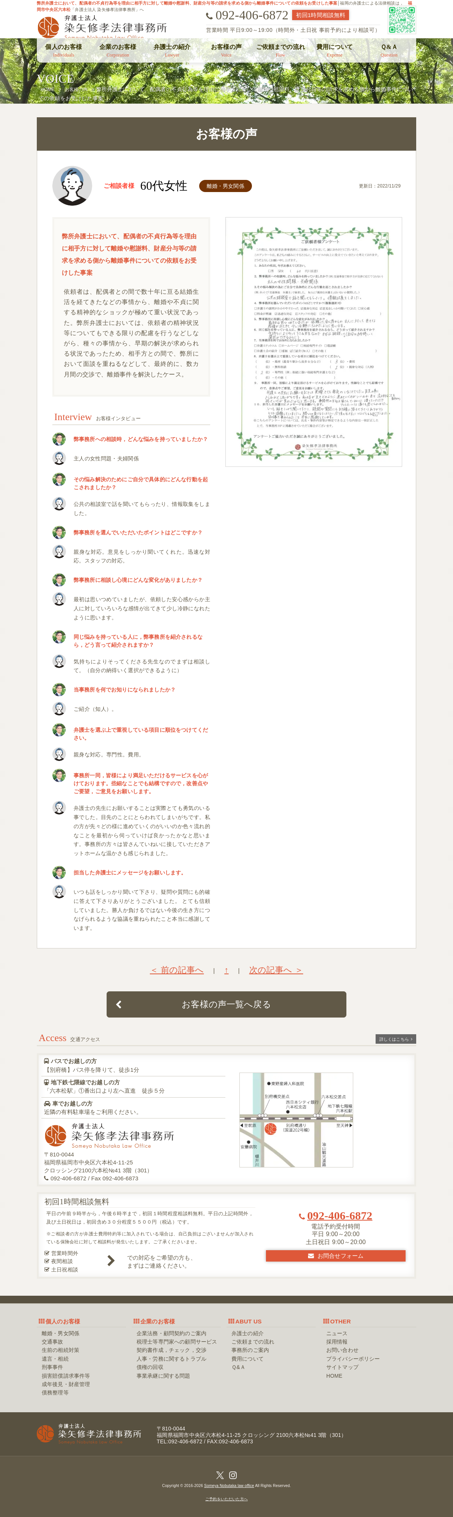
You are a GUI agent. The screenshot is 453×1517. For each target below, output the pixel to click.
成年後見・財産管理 (66, 1384)
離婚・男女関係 (60, 1333)
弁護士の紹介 (172, 51)
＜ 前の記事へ (177, 970)
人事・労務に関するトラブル (171, 1359)
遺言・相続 (55, 1359)
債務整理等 (55, 1392)
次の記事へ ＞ (276, 970)
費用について (335, 51)
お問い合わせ (342, 1350)
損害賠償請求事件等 (66, 1376)
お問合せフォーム (335, 1255)
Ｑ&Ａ (389, 51)
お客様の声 (226, 51)
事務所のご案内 (250, 1350)
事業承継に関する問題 (163, 1376)
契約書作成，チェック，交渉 (171, 1350)
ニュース (337, 1333)
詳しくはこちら (395, 1039)
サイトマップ (342, 1367)
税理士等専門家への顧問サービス (177, 1342)
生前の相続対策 (60, 1350)
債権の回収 (150, 1367)
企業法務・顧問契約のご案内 (171, 1333)
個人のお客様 (64, 51)
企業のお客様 (118, 51)
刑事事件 (52, 1367)
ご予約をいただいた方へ (226, 1499)
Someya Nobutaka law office (229, 1486)
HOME (334, 1376)
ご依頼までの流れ (280, 51)
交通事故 (52, 1342)
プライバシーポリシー (353, 1359)
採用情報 (337, 1342)
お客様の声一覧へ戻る (193, 1004)
